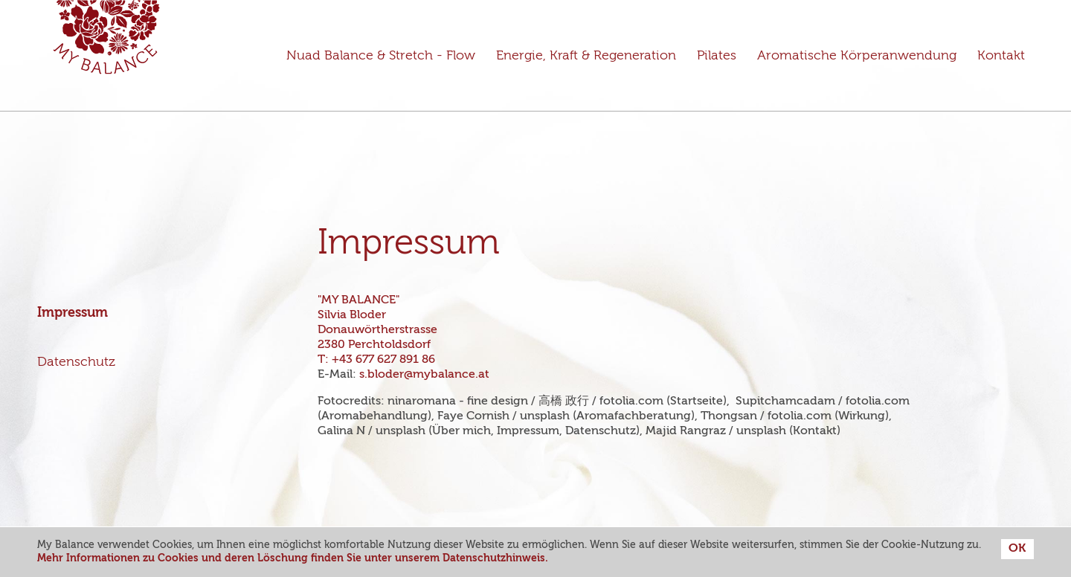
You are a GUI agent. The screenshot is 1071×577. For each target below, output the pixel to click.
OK (1017, 549)
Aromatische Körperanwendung (856, 55)
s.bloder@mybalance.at (424, 375)
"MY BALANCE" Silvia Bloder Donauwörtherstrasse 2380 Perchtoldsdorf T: (379, 330)
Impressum (72, 313)
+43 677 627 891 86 (383, 360)
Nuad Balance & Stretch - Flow (380, 55)
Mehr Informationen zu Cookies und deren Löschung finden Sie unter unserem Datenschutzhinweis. (292, 558)
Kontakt (1001, 55)
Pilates (716, 55)
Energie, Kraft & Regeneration (586, 55)
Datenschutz (76, 362)
